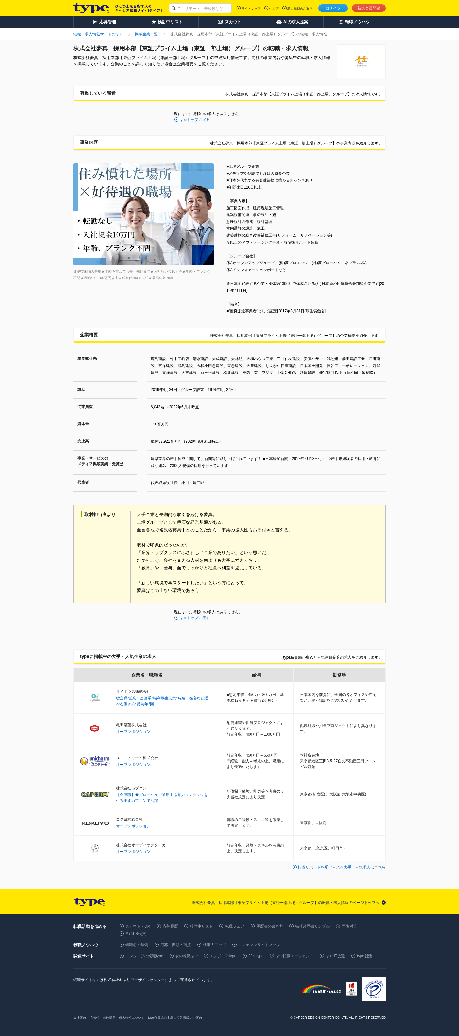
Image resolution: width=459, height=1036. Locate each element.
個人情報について (131, 1017)
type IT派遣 (335, 956)
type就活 (364, 956)
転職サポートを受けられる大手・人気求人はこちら (342, 867)
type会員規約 (157, 1017)
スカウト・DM (137, 926)
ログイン (333, 8)
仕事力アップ (214, 945)
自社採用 (109, 1017)
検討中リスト (201, 926)
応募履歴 (170, 926)
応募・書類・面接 (175, 945)
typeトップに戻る (194, 119)
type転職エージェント (295, 956)
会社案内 (79, 1017)
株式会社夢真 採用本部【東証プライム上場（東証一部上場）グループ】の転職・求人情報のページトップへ (285, 902)
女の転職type (186, 956)
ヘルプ (274, 8)
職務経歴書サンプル (312, 926)
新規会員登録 (368, 8)
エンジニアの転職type (144, 956)
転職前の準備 (136, 945)
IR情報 (94, 1017)
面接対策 (349, 926)
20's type (256, 956)
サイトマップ (250, 8)
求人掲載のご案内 (300, 8)
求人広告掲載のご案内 (186, 1017)
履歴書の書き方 (269, 926)
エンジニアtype (223, 956)
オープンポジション (133, 731)
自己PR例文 (135, 933)
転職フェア (234, 926)
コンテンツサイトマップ (259, 945)
